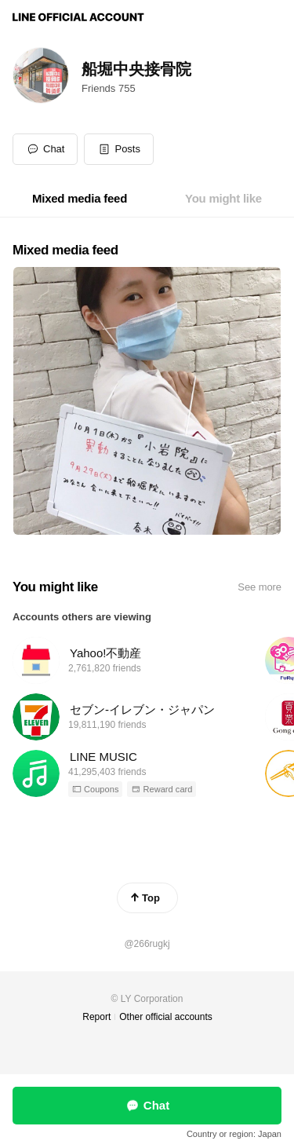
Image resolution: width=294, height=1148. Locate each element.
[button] (119, 149)
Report (96, 1016)
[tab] (79, 199)
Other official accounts (165, 1016)
